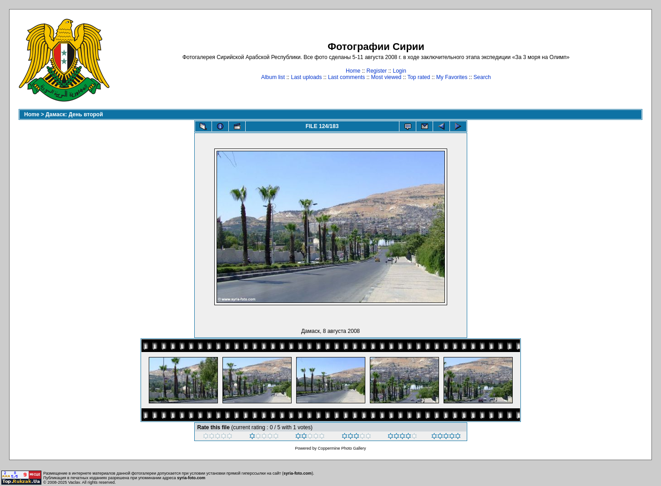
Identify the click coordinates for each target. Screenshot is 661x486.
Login (399, 71)
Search (482, 77)
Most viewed (386, 77)
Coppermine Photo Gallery (342, 448)
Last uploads (306, 77)
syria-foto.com (297, 473)
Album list (273, 77)
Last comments (346, 77)
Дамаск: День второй (74, 114)
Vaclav (74, 482)
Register (376, 71)
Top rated (418, 77)
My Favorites (452, 77)
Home (353, 71)
